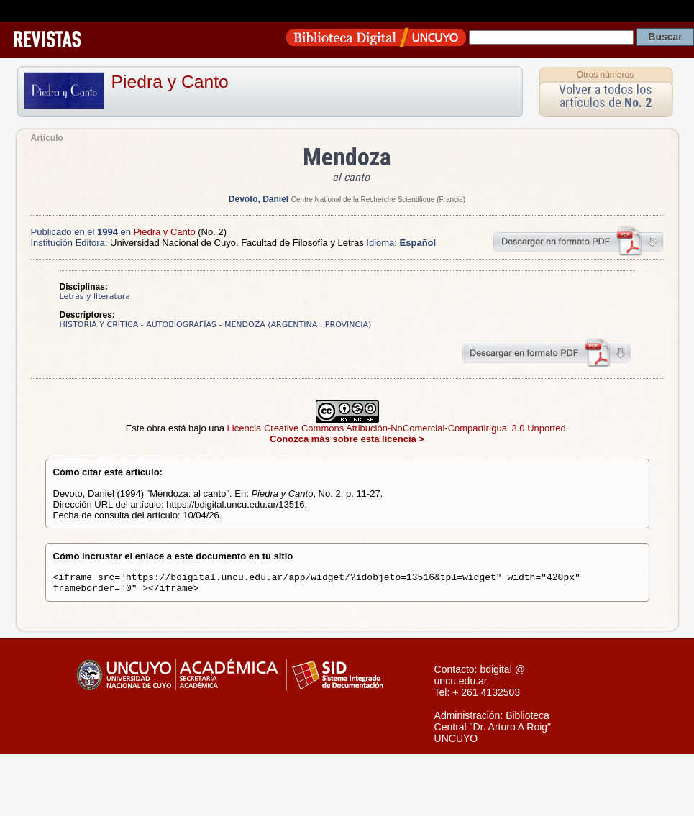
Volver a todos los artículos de (605, 96)
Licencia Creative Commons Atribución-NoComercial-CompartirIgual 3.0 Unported (396, 428)
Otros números (605, 75)
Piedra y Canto (170, 81)
